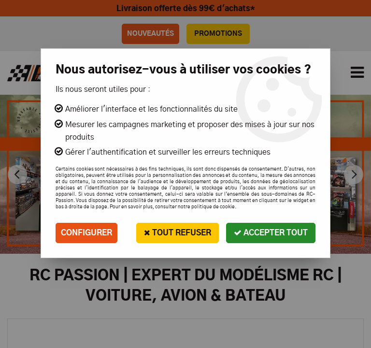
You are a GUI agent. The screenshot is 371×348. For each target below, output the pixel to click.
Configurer (86, 233)
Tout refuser (177, 233)
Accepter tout (271, 233)
